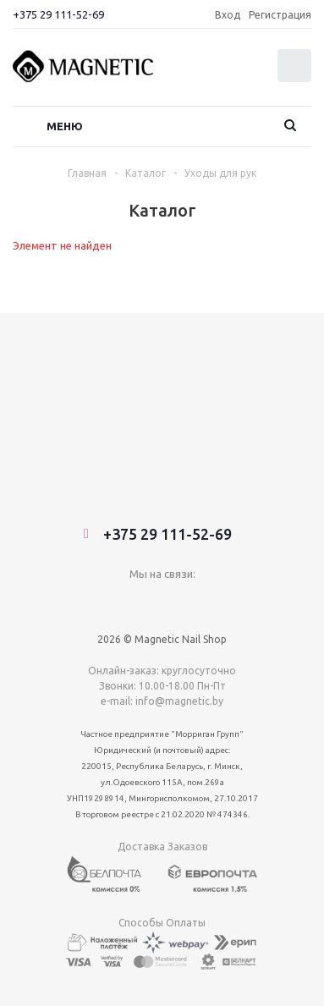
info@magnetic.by (179, 541)
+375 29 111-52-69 (58, 14)
